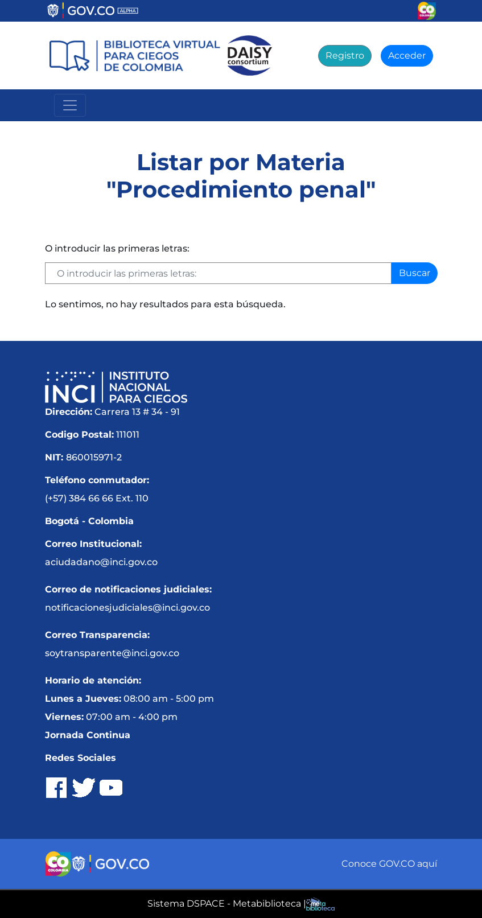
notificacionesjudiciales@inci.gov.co (127, 607)
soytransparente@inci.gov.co (112, 653)
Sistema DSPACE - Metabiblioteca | (226, 903)
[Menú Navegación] (70, 105)
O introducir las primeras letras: (117, 248)
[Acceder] (407, 56)
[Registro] (345, 56)
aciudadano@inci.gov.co (101, 562)
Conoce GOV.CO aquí (389, 863)
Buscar (414, 272)
